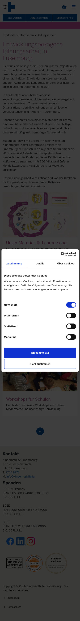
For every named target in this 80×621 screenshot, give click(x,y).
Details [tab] (40, 263)
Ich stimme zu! (40, 352)
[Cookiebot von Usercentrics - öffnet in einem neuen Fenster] (61, 254)
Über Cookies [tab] (65, 263)
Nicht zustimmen (40, 363)
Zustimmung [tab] (14, 263)
